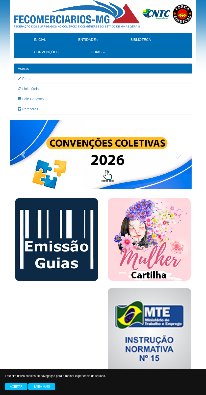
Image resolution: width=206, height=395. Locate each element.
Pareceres (28, 109)
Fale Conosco (31, 99)
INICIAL (40, 40)
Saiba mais (41, 386)
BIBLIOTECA (140, 40)
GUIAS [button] (98, 52)
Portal (24, 79)
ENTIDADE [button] (88, 40)
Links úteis (28, 89)
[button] (23, 154)
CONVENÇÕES (46, 52)
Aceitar (16, 386)
